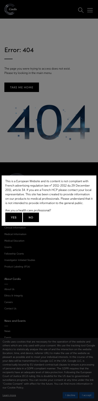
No (31, 217)
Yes (14, 217)
